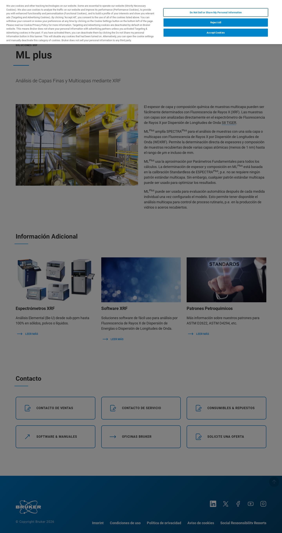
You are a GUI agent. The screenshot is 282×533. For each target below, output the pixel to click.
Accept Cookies (216, 32)
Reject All (215, 22)
